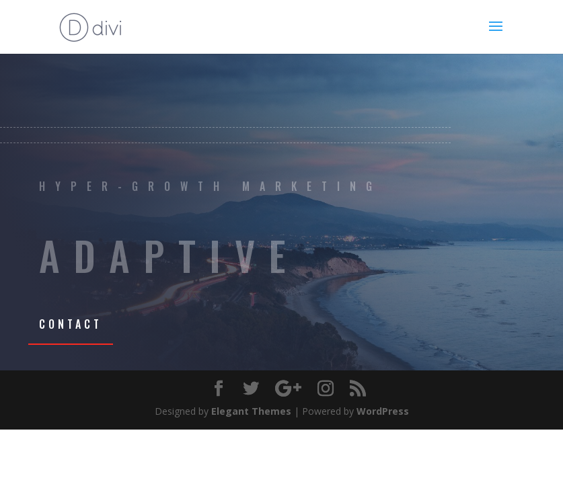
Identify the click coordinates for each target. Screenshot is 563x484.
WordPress (382, 411)
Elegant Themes (251, 411)
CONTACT (70, 324)
